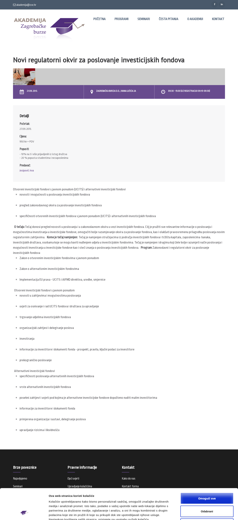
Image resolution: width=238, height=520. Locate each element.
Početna (99, 19)
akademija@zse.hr (24, 4)
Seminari (143, 19)
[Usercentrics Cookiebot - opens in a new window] (24, 513)
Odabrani (207, 482)
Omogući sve (207, 469)
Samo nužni (207, 495)
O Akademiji (195, 19)
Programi (121, 19)
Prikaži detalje (192, 512)
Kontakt (218, 19)
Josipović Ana (27, 170)
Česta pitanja (168, 19)
